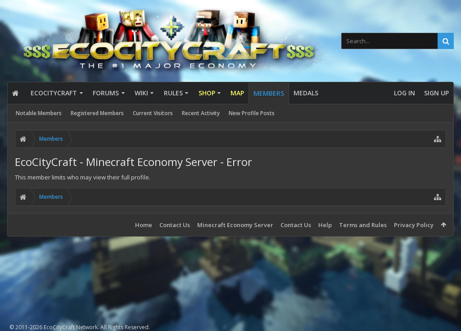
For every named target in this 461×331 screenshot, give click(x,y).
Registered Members (97, 113)
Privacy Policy (414, 225)
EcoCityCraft (54, 93)
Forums (106, 93)
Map (237, 93)
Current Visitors (153, 113)
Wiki (141, 93)
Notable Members (39, 113)
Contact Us (174, 225)
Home (143, 225)
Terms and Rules (363, 225)
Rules (173, 93)
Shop (207, 93)
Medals (306, 93)
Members (268, 93)
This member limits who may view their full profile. (82, 177)
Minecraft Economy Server (235, 225)
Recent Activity (201, 113)
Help (325, 225)
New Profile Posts (252, 113)
